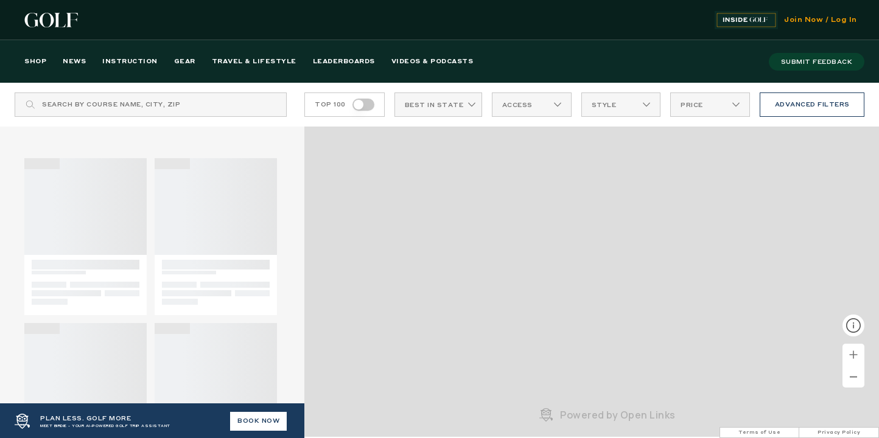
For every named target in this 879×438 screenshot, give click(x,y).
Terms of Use (759, 432)
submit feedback (817, 62)
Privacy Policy (839, 432)
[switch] (363, 105)
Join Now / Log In (820, 20)
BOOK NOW (258, 421)
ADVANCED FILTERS (812, 105)
